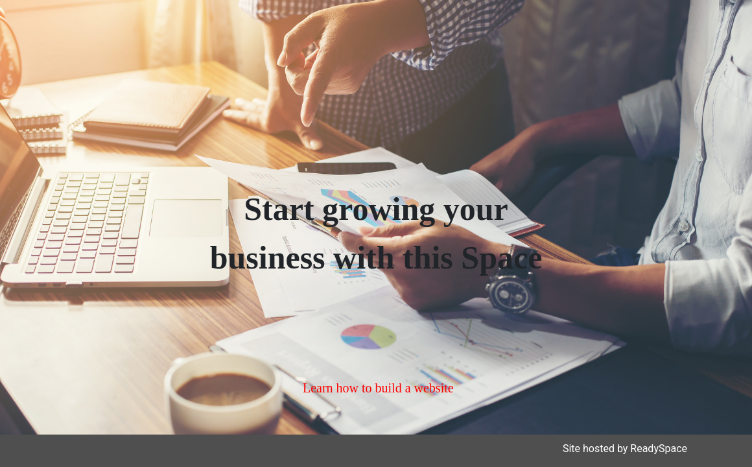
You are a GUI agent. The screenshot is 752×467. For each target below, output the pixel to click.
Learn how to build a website (378, 388)
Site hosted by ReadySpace (625, 448)
